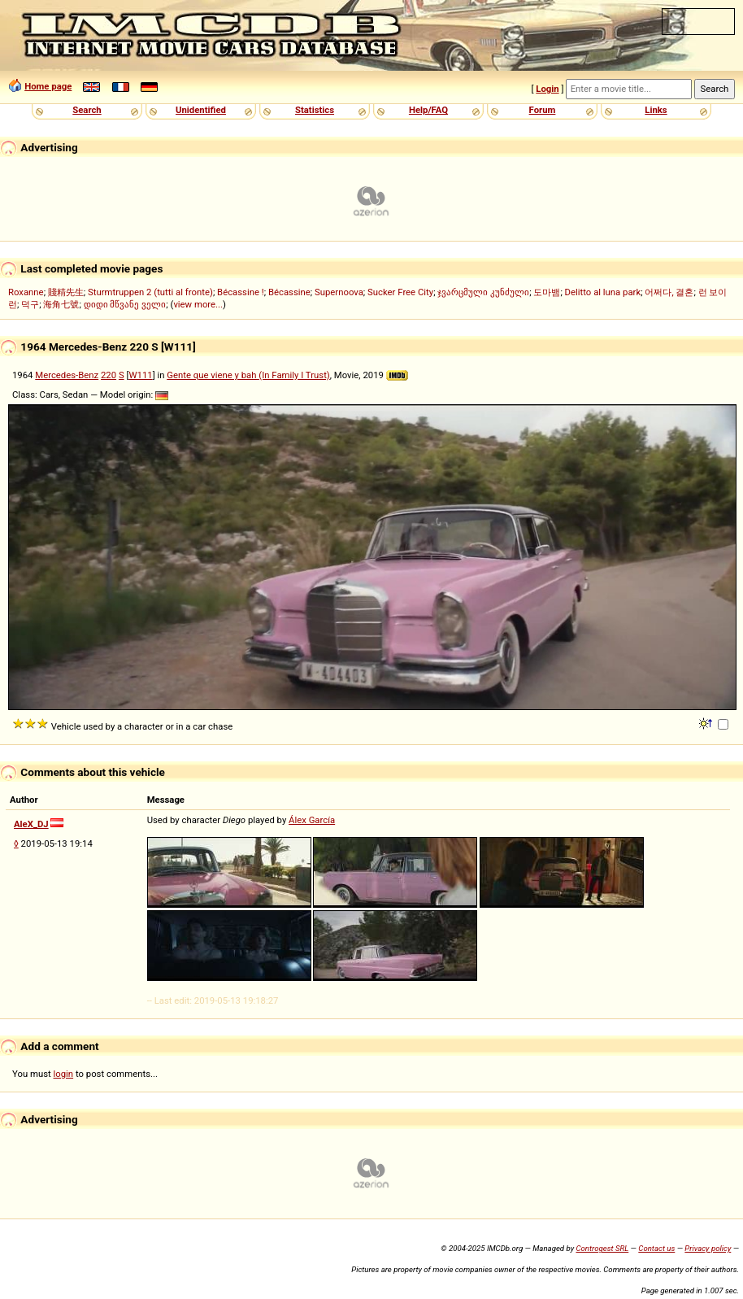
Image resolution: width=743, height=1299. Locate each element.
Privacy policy (707, 1248)
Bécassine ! (240, 292)
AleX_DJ (31, 824)
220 (108, 375)
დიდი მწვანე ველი (125, 304)
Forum (542, 110)
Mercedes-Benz (66, 375)
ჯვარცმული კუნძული (483, 292)
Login (547, 88)
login (64, 1073)
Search (86, 110)
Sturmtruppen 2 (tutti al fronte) (150, 292)
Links (656, 110)
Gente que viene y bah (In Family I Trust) (248, 375)
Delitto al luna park (603, 292)
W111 (140, 375)
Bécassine (289, 292)
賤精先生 (66, 292)
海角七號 (61, 304)
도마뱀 (546, 292)
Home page (48, 86)
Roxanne (26, 292)
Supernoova (339, 292)
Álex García (312, 820)
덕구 (30, 304)
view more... (198, 304)
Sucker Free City (400, 292)
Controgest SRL (602, 1248)
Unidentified (201, 110)
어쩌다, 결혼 (669, 292)
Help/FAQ (428, 110)
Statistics (314, 110)
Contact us (656, 1248)
